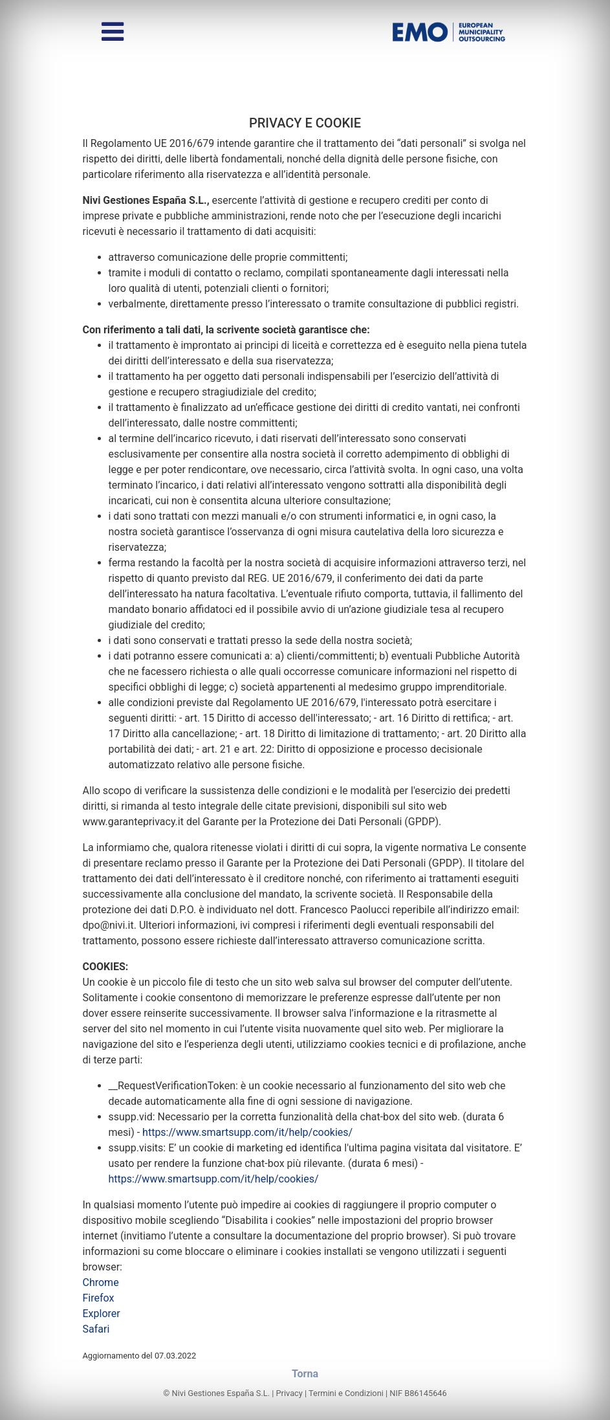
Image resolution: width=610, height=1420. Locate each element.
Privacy (289, 1393)
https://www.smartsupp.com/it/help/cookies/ (247, 1132)
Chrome (101, 1282)
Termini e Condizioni (346, 1393)
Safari (96, 1329)
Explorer (101, 1313)
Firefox (98, 1298)
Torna (305, 1374)
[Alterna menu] (112, 32)
